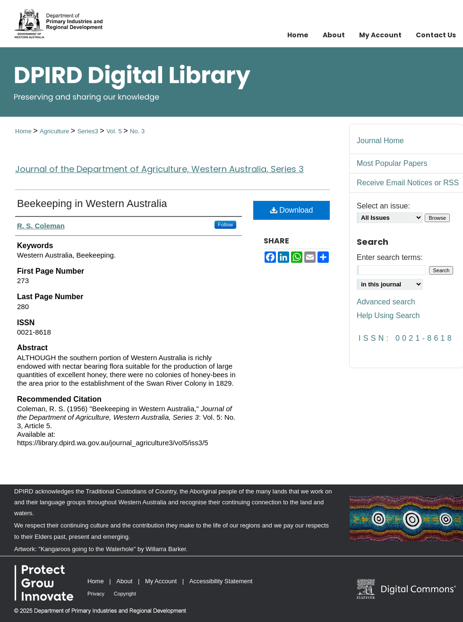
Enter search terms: (390, 257)
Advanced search (386, 302)
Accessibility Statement (221, 581)
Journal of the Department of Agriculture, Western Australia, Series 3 (159, 169)
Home (24, 131)
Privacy (95, 593)
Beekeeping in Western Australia (92, 203)
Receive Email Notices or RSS (408, 183)
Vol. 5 (114, 131)
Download (291, 210)
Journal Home (380, 141)
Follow (225, 224)
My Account (161, 581)
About (124, 581)
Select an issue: (383, 206)
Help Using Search (388, 315)
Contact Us (436, 35)
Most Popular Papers (392, 163)
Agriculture (55, 131)
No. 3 (137, 131)
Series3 (88, 131)
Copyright (125, 593)
